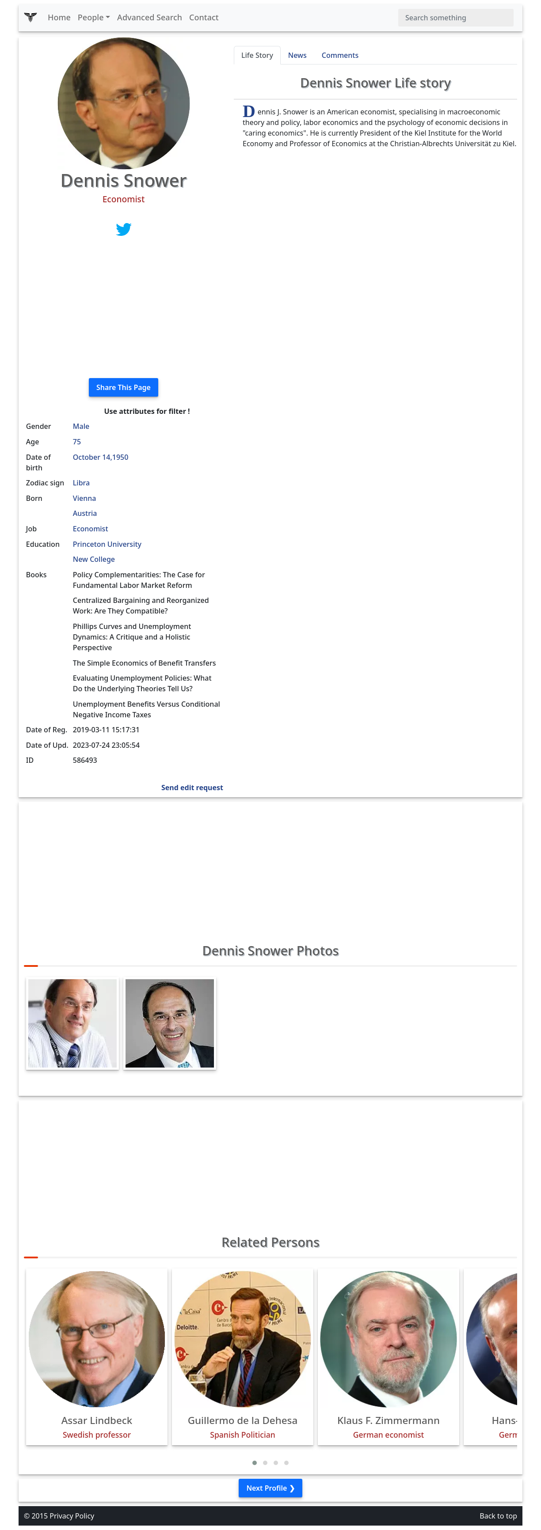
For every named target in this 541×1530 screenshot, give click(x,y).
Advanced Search (149, 17)
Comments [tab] (340, 55)
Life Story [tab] (257, 55)
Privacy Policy (72, 1516)
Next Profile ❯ (270, 1488)
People (91, 17)
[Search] (456, 18)
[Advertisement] (123, 309)
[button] (254, 1462)
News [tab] (297, 55)
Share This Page (123, 387)
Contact (204, 17)
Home (59, 17)
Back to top (498, 1516)
